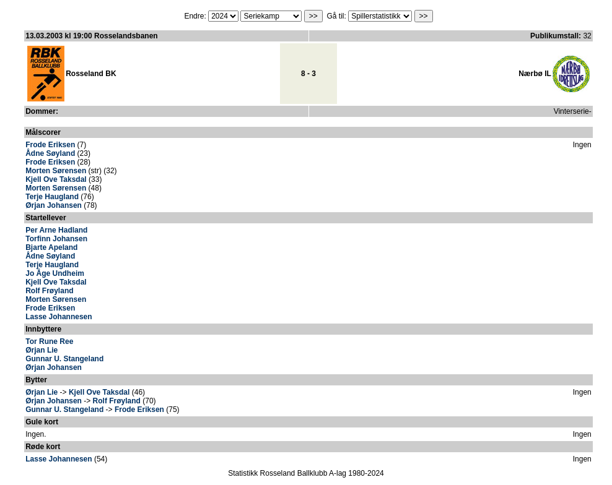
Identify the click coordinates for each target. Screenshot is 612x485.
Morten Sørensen (55, 170)
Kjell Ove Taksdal (56, 179)
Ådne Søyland (50, 153)
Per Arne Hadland (56, 230)
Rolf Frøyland (49, 290)
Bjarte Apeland (51, 247)
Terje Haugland (52, 196)
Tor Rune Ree (49, 341)
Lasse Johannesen (58, 316)
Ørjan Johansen (53, 205)
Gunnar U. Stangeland (64, 358)
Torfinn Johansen (56, 238)
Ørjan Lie (41, 350)
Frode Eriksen (50, 144)
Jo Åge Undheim (54, 273)
